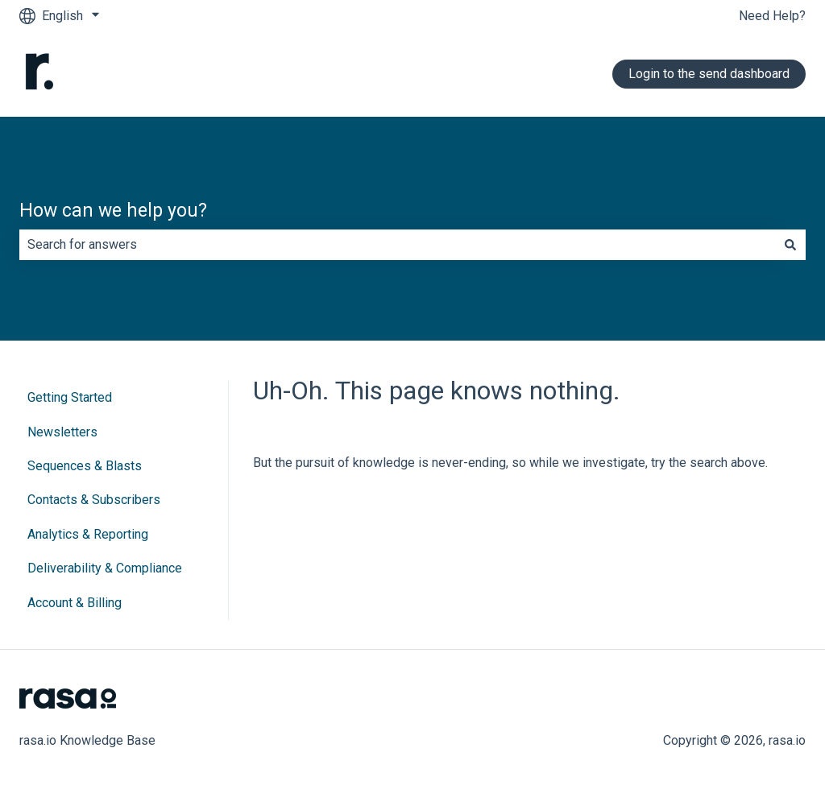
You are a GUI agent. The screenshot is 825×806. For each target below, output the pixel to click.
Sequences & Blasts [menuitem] (84, 465)
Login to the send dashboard (709, 73)
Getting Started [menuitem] (69, 397)
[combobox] (397, 244)
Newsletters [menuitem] (62, 432)
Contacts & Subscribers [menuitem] (93, 499)
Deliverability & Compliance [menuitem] (104, 568)
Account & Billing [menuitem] (74, 602)
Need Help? (772, 15)
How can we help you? (113, 210)
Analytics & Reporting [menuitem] (87, 534)
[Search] (790, 244)
